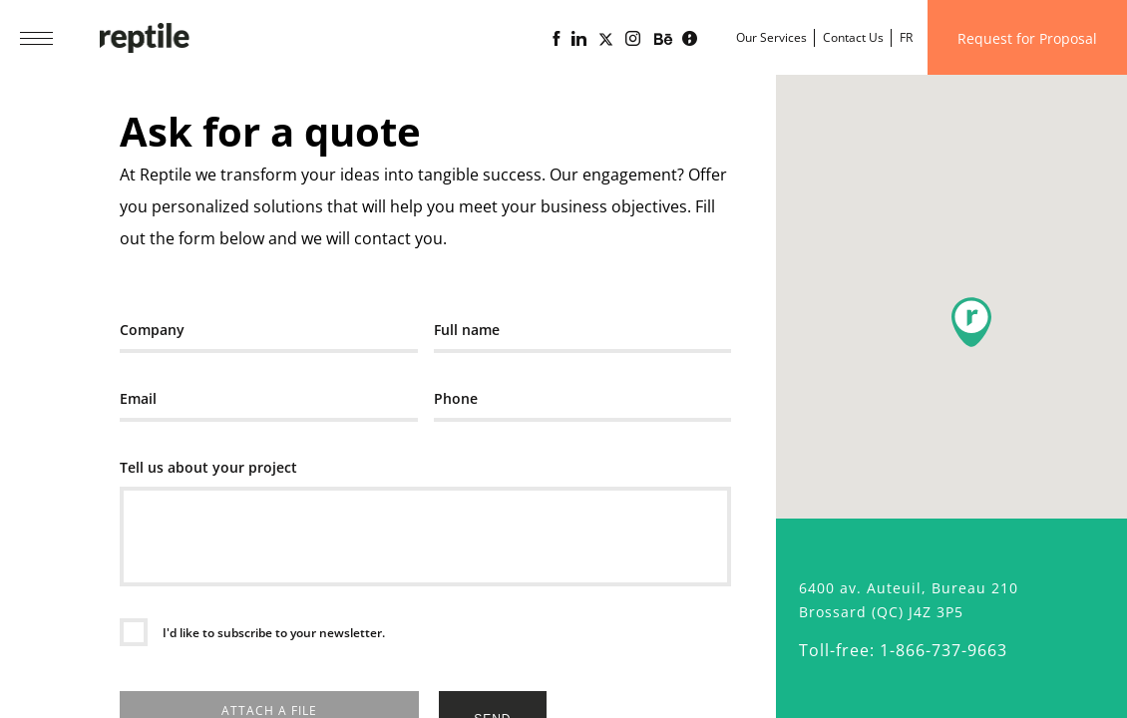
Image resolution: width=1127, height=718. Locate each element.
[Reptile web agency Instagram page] (632, 39)
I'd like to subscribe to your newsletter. (272, 632)
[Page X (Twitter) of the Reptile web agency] (605, 39)
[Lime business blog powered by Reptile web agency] (689, 39)
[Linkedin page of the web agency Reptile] (578, 39)
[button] (971, 322)
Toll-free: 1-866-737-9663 (903, 649)
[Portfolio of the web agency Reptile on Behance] (663, 40)
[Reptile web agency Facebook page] (556, 39)
